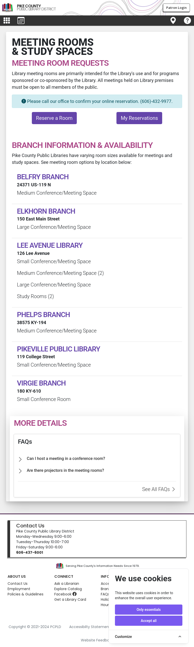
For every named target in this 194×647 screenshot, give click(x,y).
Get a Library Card (70, 599)
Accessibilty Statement (89, 626)
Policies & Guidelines (25, 594)
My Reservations (139, 118)
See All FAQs (159, 489)
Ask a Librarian (66, 583)
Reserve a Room (54, 118)
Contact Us (30, 525)
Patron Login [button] (176, 7)
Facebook (65, 594)
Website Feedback (97, 640)
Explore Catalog (68, 588)
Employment (19, 588)
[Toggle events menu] (21, 20)
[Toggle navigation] (173, 20)
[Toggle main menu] (6, 20)
